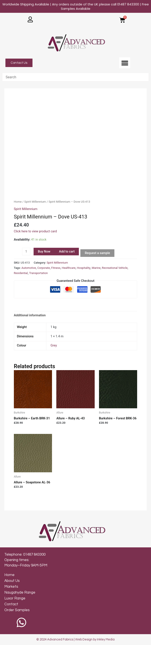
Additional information (30, 315)
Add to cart (67, 251)
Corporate (43, 267)
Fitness (55, 267)
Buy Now (44, 251)
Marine (96, 267)
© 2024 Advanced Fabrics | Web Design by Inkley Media (75, 639)
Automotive (28, 267)
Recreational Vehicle (115, 267)
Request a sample (97, 253)
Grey (53, 345)
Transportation (38, 273)
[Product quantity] (26, 251)
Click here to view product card (35, 231)
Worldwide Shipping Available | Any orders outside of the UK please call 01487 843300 (75, 6)
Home (18, 201)
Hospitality (84, 267)
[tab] (30, 315)
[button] (124, 62)
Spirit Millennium (35, 201)
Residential (21, 273)
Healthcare (68, 267)
